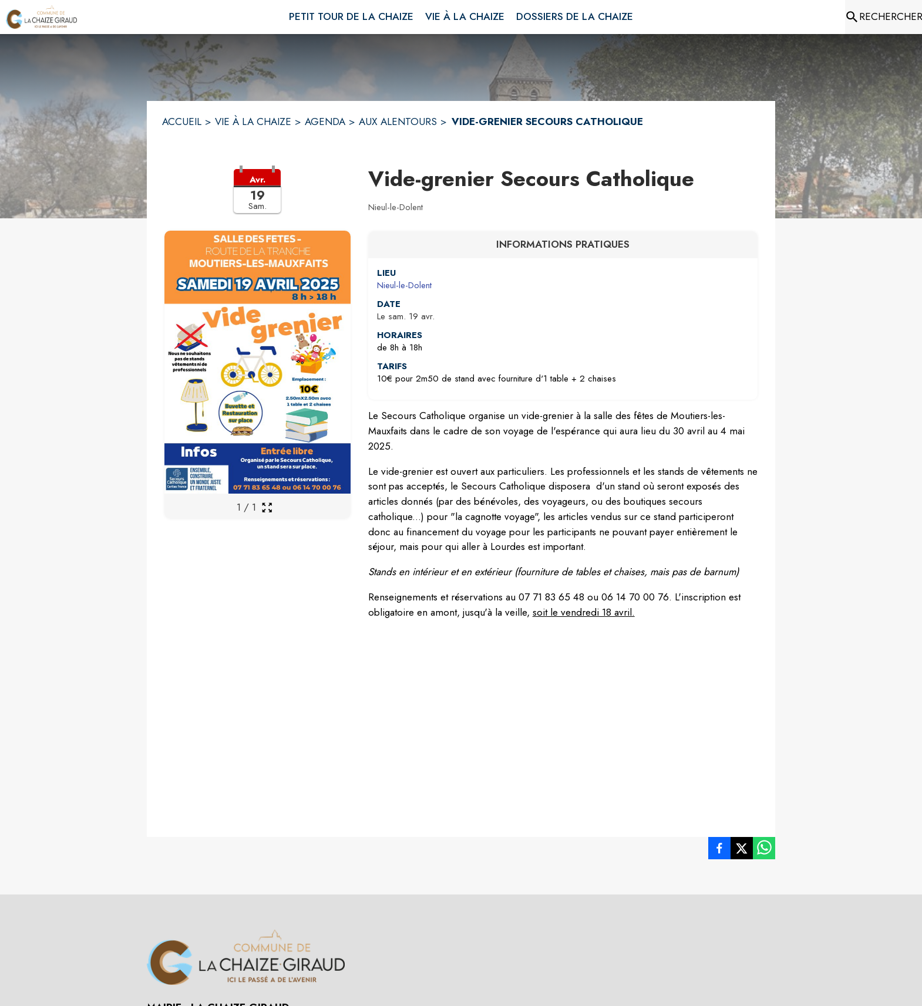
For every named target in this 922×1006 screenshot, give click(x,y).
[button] (257, 198)
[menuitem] (351, 14)
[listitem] (719, 850)
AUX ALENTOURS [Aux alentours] (398, 121)
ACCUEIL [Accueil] (181, 121)
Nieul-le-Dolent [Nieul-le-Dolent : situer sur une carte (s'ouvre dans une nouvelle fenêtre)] (404, 285)
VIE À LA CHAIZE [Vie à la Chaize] (253, 121)
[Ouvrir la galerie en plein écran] (267, 507)
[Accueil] (41, 17)
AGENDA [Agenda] (325, 121)
